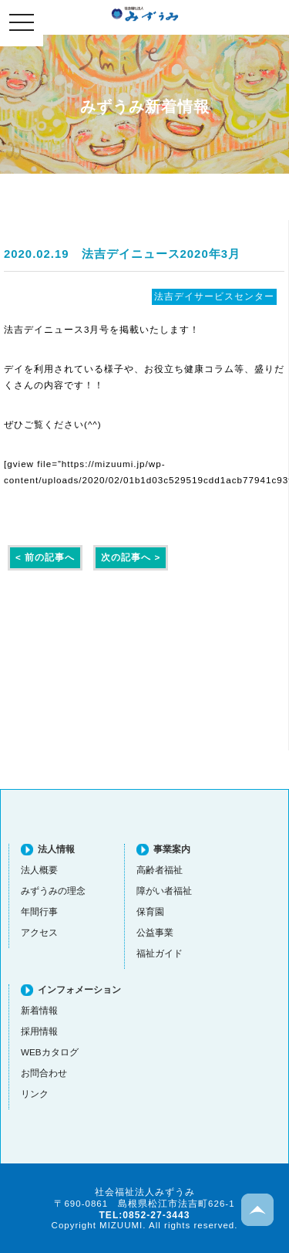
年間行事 (39, 911)
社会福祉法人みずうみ (145, 14)
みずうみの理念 (53, 891)
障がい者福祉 (164, 891)
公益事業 (154, 932)
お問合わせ (44, 1073)
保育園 (150, 911)
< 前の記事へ (45, 557)
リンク (35, 1094)
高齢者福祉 (159, 870)
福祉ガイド (159, 953)
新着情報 (39, 1010)
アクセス (39, 932)
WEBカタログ (50, 1052)
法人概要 (39, 870)
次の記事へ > (130, 557)
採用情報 (39, 1031)
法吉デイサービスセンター (214, 296)
